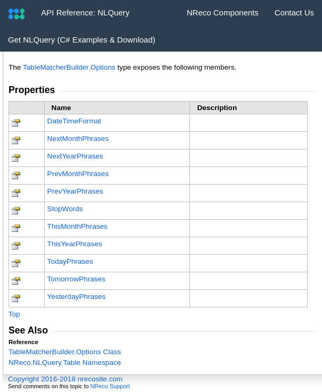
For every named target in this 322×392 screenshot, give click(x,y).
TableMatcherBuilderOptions (69, 67)
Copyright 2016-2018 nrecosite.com (65, 379)
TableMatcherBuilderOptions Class (65, 352)
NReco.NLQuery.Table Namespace (65, 362)
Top (14, 314)
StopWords (65, 209)
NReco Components (223, 12)
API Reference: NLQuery (85, 12)
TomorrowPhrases (76, 279)
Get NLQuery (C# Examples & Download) (81, 39)
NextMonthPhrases (78, 139)
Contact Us (294, 12)
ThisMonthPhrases (77, 226)
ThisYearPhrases (74, 244)
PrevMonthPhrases (78, 174)
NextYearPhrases (75, 156)
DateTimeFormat (74, 121)
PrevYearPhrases (75, 191)
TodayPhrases (70, 261)
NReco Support (110, 386)
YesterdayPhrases (76, 297)
